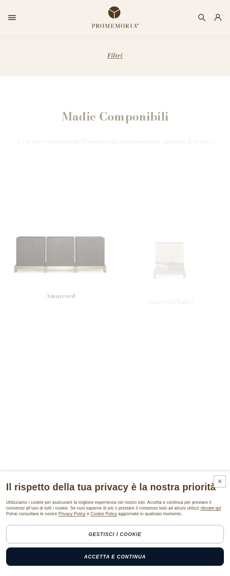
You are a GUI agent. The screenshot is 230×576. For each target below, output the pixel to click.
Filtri (115, 55)
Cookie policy (127, 568)
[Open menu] (12, 17)
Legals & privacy (81, 568)
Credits (161, 568)
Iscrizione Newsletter (35, 528)
